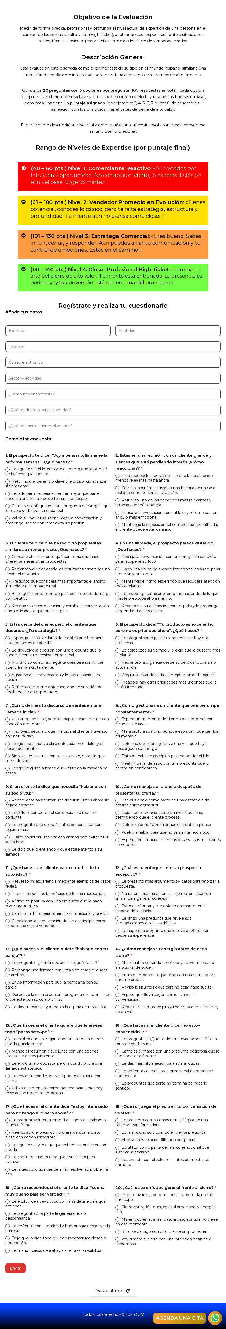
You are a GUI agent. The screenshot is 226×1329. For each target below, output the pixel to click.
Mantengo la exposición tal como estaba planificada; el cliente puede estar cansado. (166, 527)
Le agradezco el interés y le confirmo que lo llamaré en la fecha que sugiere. (56, 471)
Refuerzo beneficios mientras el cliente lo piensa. (163, 824)
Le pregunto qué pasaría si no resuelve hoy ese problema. (162, 640)
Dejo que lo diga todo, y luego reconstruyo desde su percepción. (56, 1240)
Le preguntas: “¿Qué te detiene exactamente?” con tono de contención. (166, 1041)
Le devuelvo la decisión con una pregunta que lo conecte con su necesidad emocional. (53, 652)
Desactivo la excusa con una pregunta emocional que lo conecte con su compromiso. (57, 997)
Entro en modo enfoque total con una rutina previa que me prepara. (165, 977)
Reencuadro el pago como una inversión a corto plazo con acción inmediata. (52, 1134)
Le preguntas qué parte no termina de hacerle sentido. (161, 1085)
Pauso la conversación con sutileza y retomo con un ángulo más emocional (166, 515)
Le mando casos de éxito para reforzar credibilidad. (54, 1250)
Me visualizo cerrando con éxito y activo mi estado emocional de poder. (164, 965)
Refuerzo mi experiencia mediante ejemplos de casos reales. (58, 883)
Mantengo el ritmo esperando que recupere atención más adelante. (167, 583)
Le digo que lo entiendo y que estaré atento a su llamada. (53, 851)
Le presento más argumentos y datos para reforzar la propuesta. (167, 883)
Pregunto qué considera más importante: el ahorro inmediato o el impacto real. (55, 583)
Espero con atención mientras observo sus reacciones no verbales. (168, 842)
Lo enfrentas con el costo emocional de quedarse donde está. (164, 1073)
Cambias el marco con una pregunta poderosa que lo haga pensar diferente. (167, 1053)
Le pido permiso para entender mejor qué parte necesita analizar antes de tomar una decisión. (52, 496)
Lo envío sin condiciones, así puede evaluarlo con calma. (53, 1078)
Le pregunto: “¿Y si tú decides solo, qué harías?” (52, 962)
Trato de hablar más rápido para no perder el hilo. (162, 756)
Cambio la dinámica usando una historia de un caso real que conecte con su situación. (165, 490)
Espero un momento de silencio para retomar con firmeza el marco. (164, 721)
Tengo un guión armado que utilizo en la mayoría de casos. (56, 770)
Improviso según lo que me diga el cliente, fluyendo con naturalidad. (56, 734)
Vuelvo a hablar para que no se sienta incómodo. (162, 832)
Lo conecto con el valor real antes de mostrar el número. (162, 1162)
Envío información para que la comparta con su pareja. (51, 984)
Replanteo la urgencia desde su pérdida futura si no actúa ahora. (165, 665)
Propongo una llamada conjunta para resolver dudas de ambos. (56, 972)
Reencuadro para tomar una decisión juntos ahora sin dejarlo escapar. (57, 802)
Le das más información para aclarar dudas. (157, 1063)
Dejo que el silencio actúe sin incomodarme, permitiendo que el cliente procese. (159, 815)
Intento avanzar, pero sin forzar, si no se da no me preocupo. (164, 1197)
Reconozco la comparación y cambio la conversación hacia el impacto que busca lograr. (57, 608)
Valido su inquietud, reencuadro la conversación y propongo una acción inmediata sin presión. (53, 520)
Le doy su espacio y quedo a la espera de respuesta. (56, 1006)
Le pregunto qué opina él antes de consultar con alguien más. (53, 827)
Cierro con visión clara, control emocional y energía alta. (164, 1209)
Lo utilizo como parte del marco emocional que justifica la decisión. (162, 1150)
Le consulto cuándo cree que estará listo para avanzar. (50, 1159)
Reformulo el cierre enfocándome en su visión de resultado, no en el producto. (54, 689)
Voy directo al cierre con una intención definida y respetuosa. (163, 1241)
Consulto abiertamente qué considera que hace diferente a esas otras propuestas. (52, 559)
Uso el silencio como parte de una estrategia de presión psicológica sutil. (162, 802)
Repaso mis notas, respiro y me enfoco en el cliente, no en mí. (166, 1009)
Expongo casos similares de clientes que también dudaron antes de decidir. (54, 640)
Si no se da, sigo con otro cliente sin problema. (161, 1231)
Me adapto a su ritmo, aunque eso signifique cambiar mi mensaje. (167, 734)
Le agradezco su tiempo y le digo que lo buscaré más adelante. (167, 652)
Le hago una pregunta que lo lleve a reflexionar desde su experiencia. (162, 933)
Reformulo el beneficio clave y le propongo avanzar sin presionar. (56, 483)
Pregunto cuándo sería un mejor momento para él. (165, 674)
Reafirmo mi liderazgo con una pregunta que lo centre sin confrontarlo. (162, 765)
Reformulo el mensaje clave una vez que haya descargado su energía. (161, 746)
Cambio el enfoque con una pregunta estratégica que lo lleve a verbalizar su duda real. (58, 508)
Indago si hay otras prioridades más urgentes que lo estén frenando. (166, 684)
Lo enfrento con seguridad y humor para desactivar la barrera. (57, 1228)
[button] (113, 1291)
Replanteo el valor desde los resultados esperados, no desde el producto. (57, 571)
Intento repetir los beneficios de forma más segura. (55, 893)
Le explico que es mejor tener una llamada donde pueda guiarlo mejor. (54, 1041)
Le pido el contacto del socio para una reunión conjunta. (50, 815)
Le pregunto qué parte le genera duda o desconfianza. (45, 1216)
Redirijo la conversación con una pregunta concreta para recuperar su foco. (165, 559)
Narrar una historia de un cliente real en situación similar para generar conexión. (163, 896)
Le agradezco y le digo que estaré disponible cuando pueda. (57, 1147)
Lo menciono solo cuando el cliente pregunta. (160, 1132)
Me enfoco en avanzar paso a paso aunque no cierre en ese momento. (166, 1221)
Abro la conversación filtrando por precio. (155, 1139)
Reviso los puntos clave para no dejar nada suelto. (164, 987)
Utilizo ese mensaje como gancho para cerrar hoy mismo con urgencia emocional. (54, 1090)
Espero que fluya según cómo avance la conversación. (155, 997)
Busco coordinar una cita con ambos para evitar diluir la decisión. (56, 839)
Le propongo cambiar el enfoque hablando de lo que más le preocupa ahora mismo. (167, 596)
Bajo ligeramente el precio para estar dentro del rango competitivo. (58, 596)
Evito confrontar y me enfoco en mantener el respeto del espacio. (160, 908)
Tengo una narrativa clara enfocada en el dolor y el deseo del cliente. (54, 746)
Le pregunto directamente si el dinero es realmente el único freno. (56, 1122)
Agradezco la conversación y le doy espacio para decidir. (52, 677)
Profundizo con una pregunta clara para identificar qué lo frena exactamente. (54, 665)
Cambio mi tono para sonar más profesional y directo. (57, 913)
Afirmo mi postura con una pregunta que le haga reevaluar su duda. (53, 903)
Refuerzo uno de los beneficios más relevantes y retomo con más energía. (163, 502)
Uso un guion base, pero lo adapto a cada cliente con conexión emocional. (57, 721)
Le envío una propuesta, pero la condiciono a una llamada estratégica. (53, 1065)
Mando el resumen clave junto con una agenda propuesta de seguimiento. (52, 1053)
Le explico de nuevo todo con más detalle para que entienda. (55, 1203)
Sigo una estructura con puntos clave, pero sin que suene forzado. (55, 758)
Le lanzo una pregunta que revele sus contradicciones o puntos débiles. (153, 920)
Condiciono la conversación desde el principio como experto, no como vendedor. (56, 923)
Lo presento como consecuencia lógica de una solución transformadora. (161, 1122)
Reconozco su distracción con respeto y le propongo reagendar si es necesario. (167, 608)
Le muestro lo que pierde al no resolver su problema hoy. (56, 1171)
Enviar (15, 1268)
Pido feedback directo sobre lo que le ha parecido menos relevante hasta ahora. (164, 478)
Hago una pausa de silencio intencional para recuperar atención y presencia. (167, 571)
